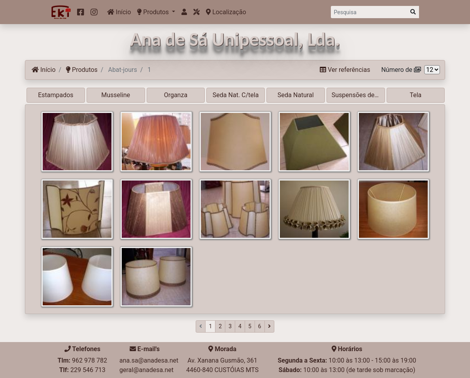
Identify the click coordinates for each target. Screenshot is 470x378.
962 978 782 (89, 360)
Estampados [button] (55, 95)
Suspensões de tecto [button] (358, 95)
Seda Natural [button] (295, 95)
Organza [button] (175, 95)
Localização (226, 12)
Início (119, 12)
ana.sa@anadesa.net (148, 360)
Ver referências (345, 69)
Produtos (153, 12)
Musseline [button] (115, 95)
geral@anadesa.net (146, 370)
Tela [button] (415, 95)
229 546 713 (88, 370)
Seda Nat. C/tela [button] (236, 95)
